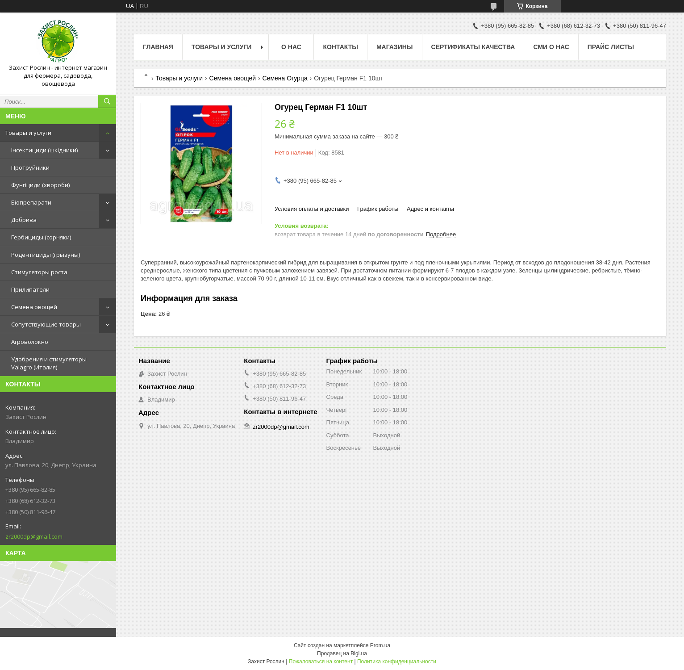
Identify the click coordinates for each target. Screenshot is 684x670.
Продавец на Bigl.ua (342, 653)
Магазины (394, 46)
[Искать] (107, 101)
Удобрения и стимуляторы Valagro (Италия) (49, 363)
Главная (158, 46)
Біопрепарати (31, 202)
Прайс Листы (611, 46)
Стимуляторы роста (39, 272)
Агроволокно (29, 342)
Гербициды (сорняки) (41, 237)
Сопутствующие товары (46, 324)
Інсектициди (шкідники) (44, 150)
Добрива (24, 220)
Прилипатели (30, 289)
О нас (291, 46)
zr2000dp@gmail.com (34, 536)
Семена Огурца (285, 78)
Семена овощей (34, 307)
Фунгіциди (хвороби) (40, 185)
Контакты (340, 46)
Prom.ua (380, 645)
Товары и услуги (28, 133)
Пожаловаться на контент (321, 661)
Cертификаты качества (473, 46)
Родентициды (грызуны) (45, 255)
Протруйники (30, 167)
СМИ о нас (551, 46)
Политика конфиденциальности (396, 661)
